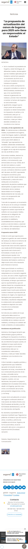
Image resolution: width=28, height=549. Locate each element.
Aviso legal (21, 493)
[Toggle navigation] (25, 2)
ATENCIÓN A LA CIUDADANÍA (14, 514)
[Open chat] (24, 546)
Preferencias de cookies (2, 547)
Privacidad (8, 495)
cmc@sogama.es (16, 506)
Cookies (16, 495)
